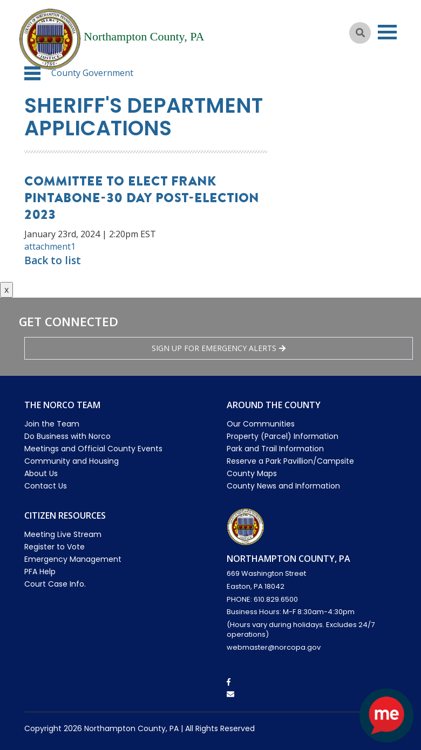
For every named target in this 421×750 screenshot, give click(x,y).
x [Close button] (6, 289)
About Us (41, 473)
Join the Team (51, 423)
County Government (92, 73)
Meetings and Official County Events (93, 448)
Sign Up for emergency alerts (219, 348)
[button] (32, 73)
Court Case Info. (55, 584)
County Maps (252, 473)
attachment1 (50, 246)
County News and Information (283, 485)
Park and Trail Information (275, 448)
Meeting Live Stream (62, 534)
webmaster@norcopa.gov (274, 647)
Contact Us (45, 485)
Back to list (52, 260)
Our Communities (261, 423)
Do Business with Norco (67, 436)
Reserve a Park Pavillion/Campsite (290, 461)
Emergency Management (72, 559)
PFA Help (40, 571)
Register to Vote (54, 546)
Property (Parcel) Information (282, 436)
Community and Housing (71, 461)
